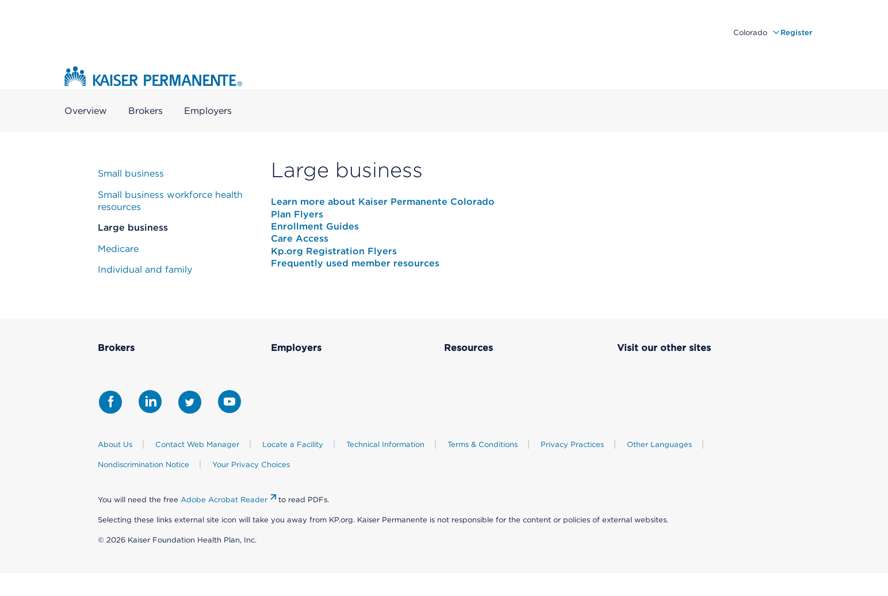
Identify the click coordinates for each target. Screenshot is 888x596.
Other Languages (659, 444)
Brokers (145, 111)
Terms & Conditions (482, 444)
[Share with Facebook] (110, 402)
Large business (133, 227)
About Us (115, 444)
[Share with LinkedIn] (150, 401)
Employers (208, 111)
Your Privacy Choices (251, 464)
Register (796, 32)
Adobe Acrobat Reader (224, 499)
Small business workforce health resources (170, 200)
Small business (131, 173)
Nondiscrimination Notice (143, 464)
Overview (85, 111)
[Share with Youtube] (229, 401)
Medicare (118, 248)
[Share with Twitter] (189, 402)
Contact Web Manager (197, 444)
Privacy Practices (572, 444)
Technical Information (385, 444)
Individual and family (145, 269)
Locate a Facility (292, 444)
